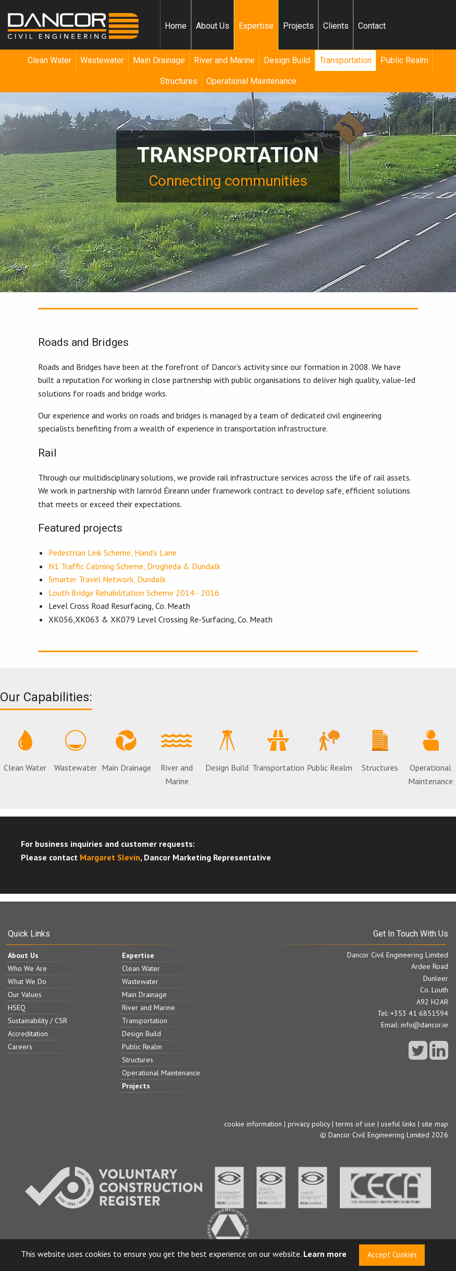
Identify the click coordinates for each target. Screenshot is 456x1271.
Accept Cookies (392, 1255)
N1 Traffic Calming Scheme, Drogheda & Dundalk (134, 566)
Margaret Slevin (110, 857)
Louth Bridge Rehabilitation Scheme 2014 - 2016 (133, 592)
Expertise (256, 26)
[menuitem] (175, 26)
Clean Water (49, 60)
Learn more (325, 1254)
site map (435, 1124)
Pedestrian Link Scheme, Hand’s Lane (112, 552)
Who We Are (27, 968)
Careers (20, 1046)
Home (176, 26)
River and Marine (224, 60)
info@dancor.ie (424, 1024)
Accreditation (28, 1033)
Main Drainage (159, 60)
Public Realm (404, 60)
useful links (398, 1124)
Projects (298, 26)
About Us (212, 26)
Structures (179, 81)
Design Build (287, 60)
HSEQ (17, 1007)
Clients (336, 26)
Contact (372, 26)
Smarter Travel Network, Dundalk (107, 579)
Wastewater (102, 60)
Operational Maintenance (251, 81)
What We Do (27, 981)
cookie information (253, 1124)
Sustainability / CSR (37, 1020)
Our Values (25, 994)
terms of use (355, 1124)
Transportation (345, 60)
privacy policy (309, 1124)
